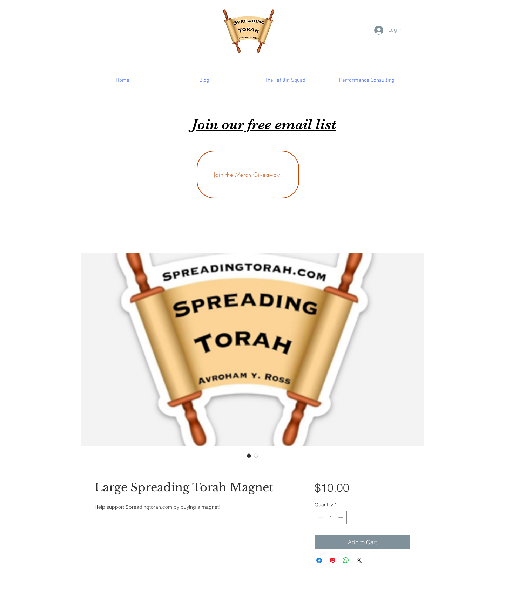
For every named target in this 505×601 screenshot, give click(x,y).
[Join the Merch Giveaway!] (248, 174)
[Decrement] (320, 517)
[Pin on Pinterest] (332, 560)
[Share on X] (359, 560)
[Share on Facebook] (319, 560)
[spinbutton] (330, 517)
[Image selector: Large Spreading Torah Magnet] (248, 455)
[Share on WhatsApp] (346, 560)
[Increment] (341, 517)
